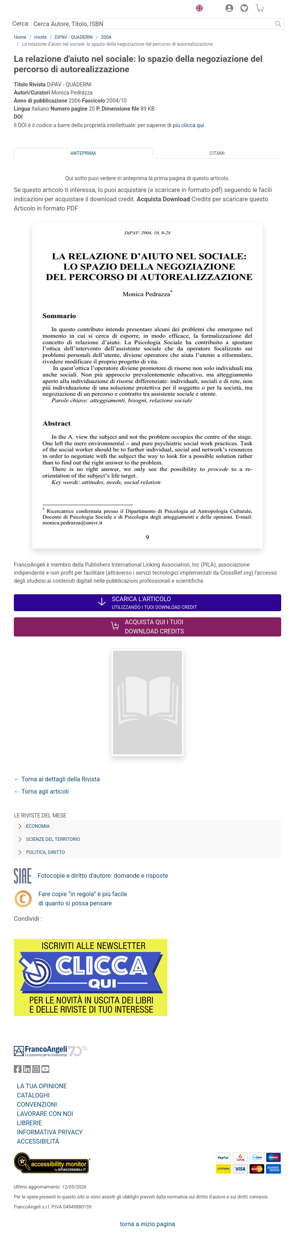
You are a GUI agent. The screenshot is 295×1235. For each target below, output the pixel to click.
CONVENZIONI (37, 1104)
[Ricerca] (278, 23)
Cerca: (21, 23)
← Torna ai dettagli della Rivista (57, 779)
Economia (38, 826)
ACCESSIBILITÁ (38, 1141)
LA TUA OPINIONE (42, 1086)
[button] (197, 9)
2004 (106, 37)
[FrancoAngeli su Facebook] (18, 1070)
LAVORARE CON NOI (45, 1113)
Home (20, 37)
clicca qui (192, 125)
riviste (40, 37)
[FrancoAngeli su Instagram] (36, 1070)
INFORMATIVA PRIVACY (50, 1132)
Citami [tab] (216, 153)
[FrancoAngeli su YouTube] (45, 1070)
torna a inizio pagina (147, 1224)
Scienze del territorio (53, 839)
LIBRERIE (29, 1123)
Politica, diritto (45, 852)
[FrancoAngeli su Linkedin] (27, 1070)
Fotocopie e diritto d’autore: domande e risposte (103, 875)
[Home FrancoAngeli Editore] (40, 9)
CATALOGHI (33, 1095)
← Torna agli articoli (41, 791)
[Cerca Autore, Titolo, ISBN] (151, 23)
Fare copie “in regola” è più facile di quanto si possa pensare (82, 898)
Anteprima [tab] (83, 153)
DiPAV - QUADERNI (74, 37)
